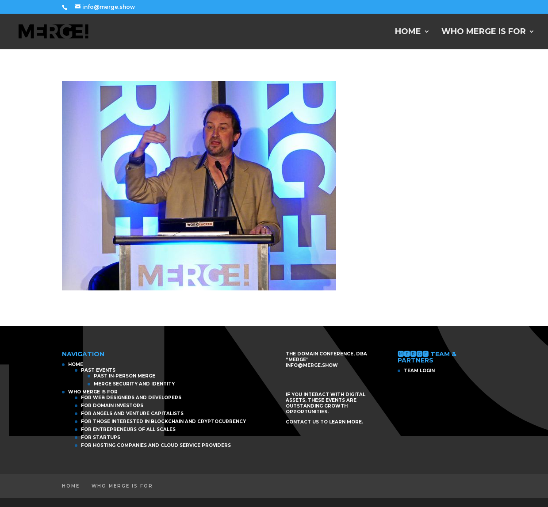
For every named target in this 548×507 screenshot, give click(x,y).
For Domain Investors (112, 405)
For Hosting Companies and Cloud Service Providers (156, 445)
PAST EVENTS (98, 370)
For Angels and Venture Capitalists (132, 413)
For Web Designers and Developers (131, 397)
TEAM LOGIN (419, 371)
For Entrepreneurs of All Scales (128, 429)
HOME (408, 32)
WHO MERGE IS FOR (483, 32)
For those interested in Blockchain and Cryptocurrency (163, 421)
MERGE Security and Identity (134, 384)
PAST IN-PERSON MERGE (124, 376)
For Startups (100, 437)
